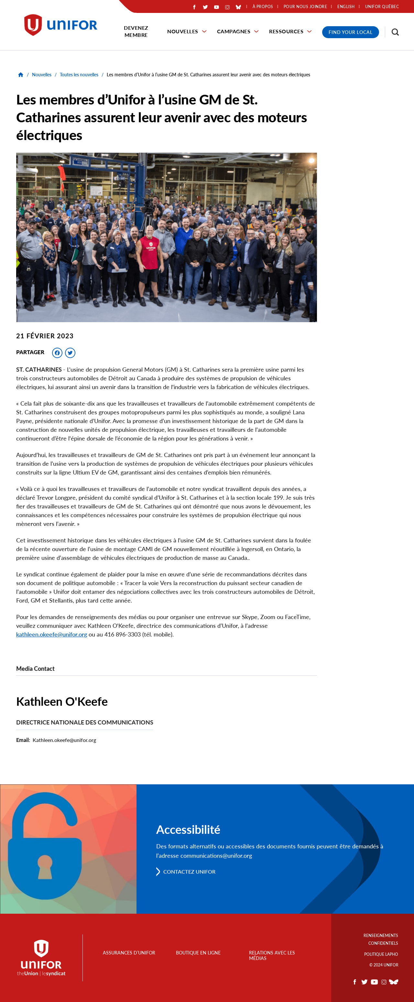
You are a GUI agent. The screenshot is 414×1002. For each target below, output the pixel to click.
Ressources (286, 31)
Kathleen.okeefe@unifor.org (64, 740)
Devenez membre (136, 31)
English (346, 7)
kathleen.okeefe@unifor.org (51, 634)
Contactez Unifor (189, 871)
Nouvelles (182, 31)
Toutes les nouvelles (79, 74)
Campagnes (234, 31)
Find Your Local (351, 32)
